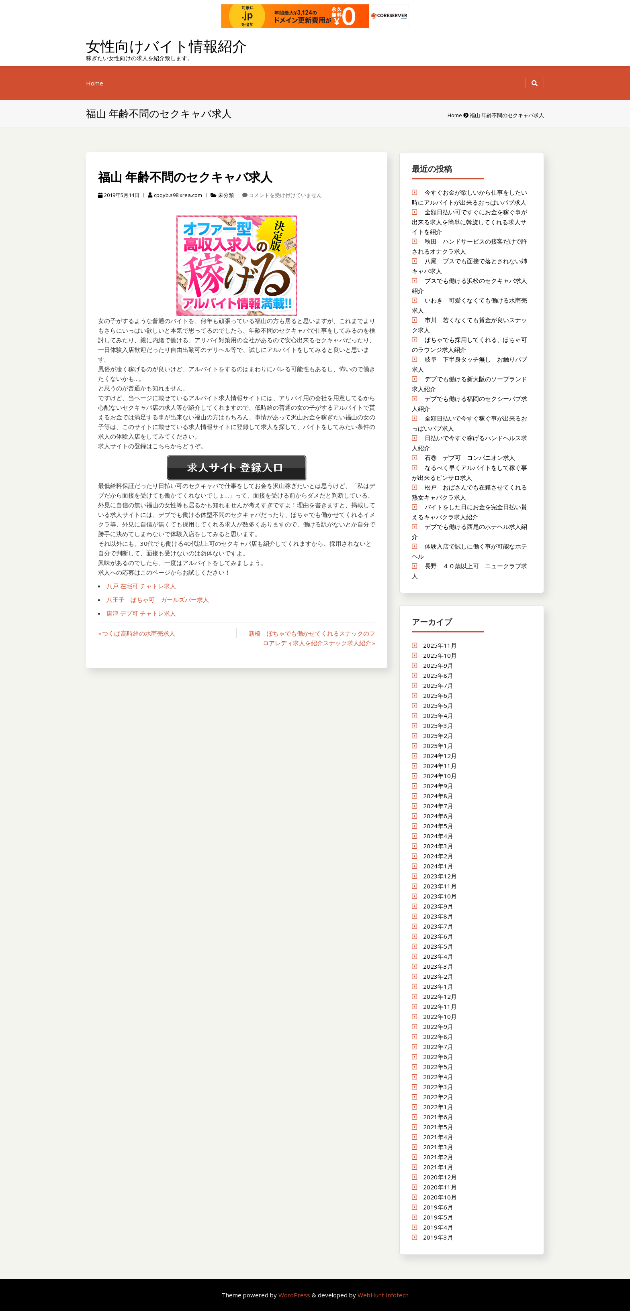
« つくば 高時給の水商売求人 (136, 633)
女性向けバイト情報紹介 (166, 46)
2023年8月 (438, 916)
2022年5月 (438, 1067)
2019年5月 (438, 1217)
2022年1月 (438, 1107)
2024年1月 (438, 866)
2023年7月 (438, 926)
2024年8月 (438, 796)
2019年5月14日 (118, 195)
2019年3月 (438, 1237)
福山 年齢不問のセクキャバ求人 (185, 177)
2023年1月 (438, 986)
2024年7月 (438, 806)
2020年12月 (440, 1177)
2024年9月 (438, 786)
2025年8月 (438, 675)
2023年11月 (440, 886)
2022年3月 (438, 1087)
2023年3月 (438, 966)
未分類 (226, 195)
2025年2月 (438, 736)
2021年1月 (438, 1167)
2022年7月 (438, 1047)
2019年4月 (438, 1227)
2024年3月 (438, 846)
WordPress (295, 1295)
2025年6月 (438, 695)
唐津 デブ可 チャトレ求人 (141, 613)
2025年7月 (438, 685)
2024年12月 (440, 756)
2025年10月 (440, 655)
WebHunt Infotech (383, 1295)
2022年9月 (438, 1026)
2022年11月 (440, 1006)
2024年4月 (438, 836)
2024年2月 (438, 856)
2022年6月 (438, 1057)
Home (94, 83)
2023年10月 (440, 896)
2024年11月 (440, 766)
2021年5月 (438, 1127)
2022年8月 (438, 1037)
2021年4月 (438, 1137)
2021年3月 (438, 1147)
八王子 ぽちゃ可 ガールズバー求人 (157, 600)
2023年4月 (438, 956)
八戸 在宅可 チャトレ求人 (141, 586)
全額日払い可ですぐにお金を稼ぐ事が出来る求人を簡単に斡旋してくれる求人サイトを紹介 (469, 222)
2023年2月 (438, 976)
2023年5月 (438, 946)
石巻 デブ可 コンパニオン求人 (470, 457)
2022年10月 (440, 1016)
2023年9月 (438, 906)
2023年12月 (440, 876)
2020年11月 (440, 1187)
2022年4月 (438, 1077)
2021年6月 (438, 1117)
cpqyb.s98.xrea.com (175, 195)
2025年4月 (438, 715)
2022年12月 (440, 996)
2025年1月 (438, 746)
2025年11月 (440, 645)
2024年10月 (440, 776)
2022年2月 (438, 1097)
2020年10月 (440, 1197)
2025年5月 (438, 705)
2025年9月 (438, 665)
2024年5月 (438, 826)
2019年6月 (438, 1207)
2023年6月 (438, 936)
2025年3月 (438, 726)
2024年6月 (438, 816)
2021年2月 (438, 1157)
